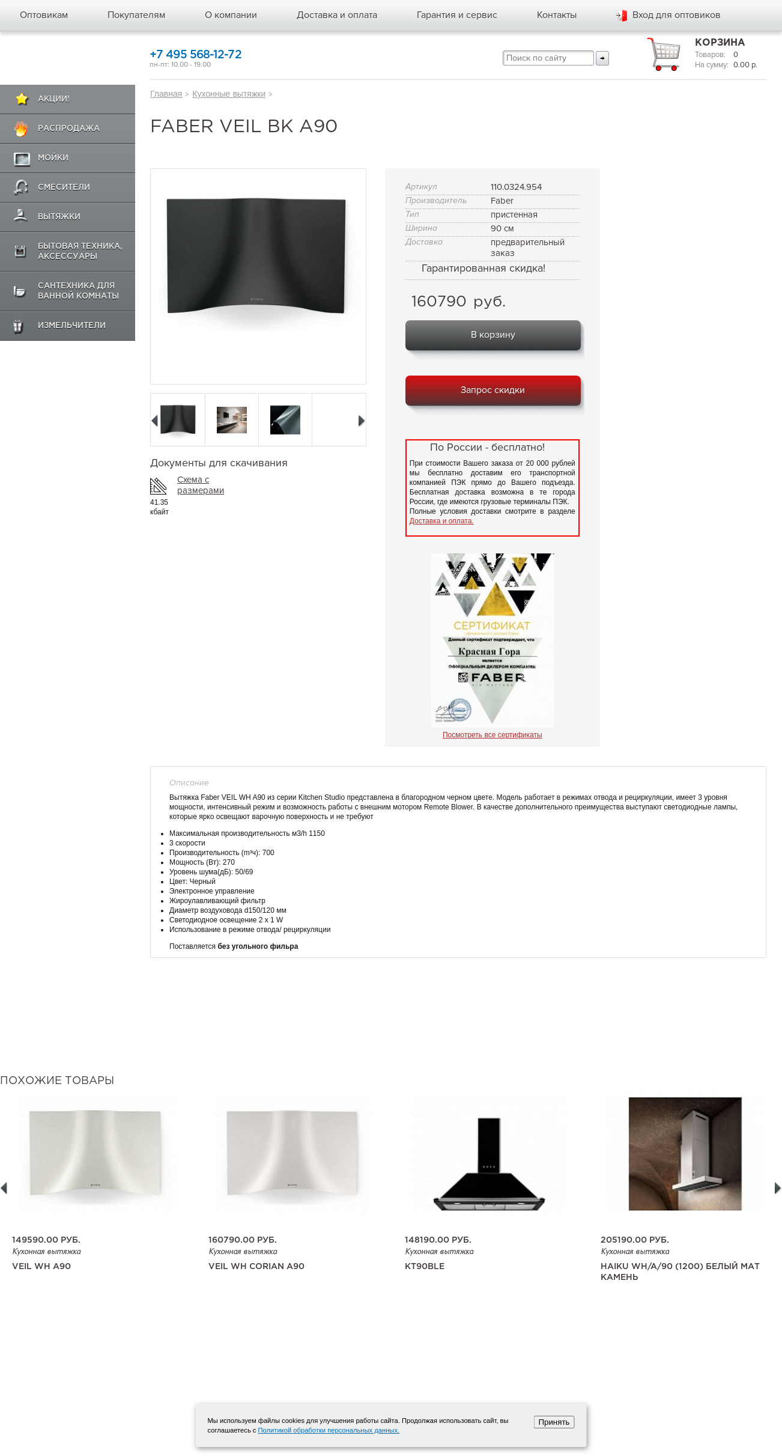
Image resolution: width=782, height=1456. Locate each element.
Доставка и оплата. (442, 521)
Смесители (64, 187)
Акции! (54, 99)
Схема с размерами (200, 485)
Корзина (720, 42)
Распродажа (69, 129)
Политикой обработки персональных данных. (329, 1430)
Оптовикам (44, 15)
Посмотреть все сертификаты (492, 735)
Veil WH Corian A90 (256, 1266)
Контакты (557, 15)
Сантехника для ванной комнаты (78, 291)
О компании (231, 15)
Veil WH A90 (41, 1266)
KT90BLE (424, 1266)
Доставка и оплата (337, 15)
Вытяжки (59, 217)
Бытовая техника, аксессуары (80, 251)
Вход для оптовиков (676, 15)
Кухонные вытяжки (228, 93)
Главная (166, 93)
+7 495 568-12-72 (195, 55)
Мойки (53, 158)
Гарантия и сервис (457, 15)
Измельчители (72, 326)
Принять (553, 1422)
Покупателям (136, 15)
